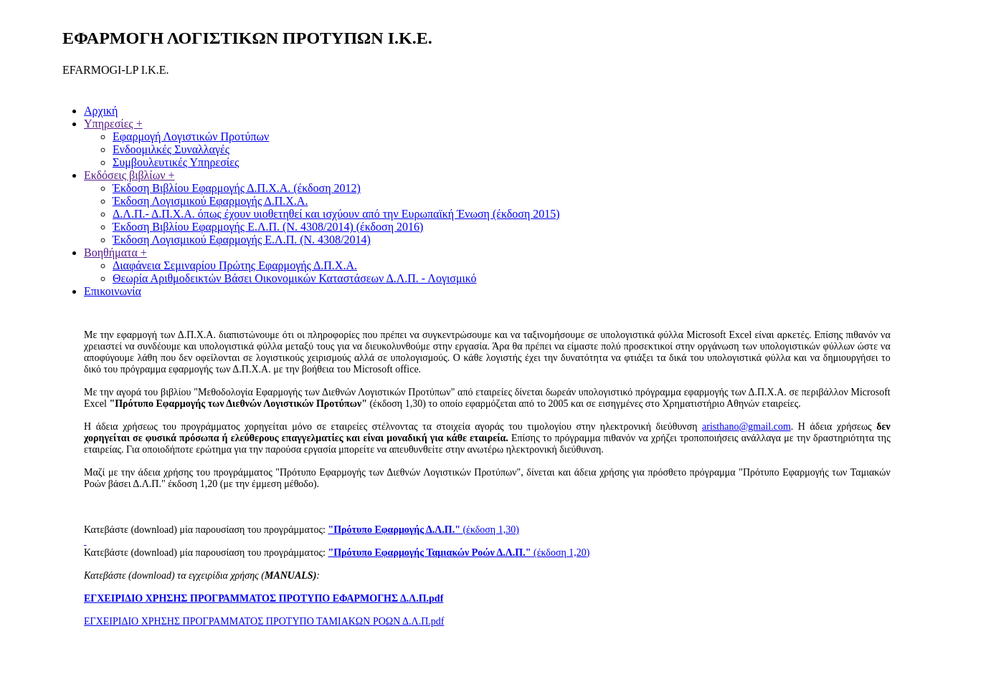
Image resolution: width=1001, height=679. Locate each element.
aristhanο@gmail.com (746, 426)
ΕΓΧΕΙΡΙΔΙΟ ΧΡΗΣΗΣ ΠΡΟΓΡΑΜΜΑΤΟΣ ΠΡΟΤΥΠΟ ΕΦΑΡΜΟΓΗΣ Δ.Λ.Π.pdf (263, 598)
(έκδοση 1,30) (423, 529)
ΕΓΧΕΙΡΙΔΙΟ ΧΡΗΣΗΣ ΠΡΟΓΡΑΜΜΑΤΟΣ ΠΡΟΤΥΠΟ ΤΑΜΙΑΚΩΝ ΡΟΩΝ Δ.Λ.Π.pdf (264, 621)
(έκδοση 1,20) (458, 552)
